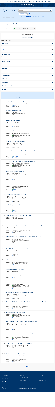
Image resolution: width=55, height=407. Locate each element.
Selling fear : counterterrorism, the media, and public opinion (20, 333)
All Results (22, 16)
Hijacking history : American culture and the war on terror (20, 292)
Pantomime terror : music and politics (15, 269)
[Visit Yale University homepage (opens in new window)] (4, 387)
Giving (40, 377)
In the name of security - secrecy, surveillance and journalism (20, 161)
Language (4, 68)
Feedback (37, 1)
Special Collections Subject (8, 85)
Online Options (15, 125)
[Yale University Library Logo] (27, 4)
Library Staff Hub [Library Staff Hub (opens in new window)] (42, 380)
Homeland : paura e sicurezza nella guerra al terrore (18, 215)
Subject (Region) (6, 75)
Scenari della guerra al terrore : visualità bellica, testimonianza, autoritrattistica (25, 225)
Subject (4, 71)
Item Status (5, 43)
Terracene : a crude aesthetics (13, 120)
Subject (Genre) (6, 82)
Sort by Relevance (28, 97)
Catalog (29, 16)
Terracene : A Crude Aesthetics (13, 110)
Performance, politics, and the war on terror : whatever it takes (21, 321)
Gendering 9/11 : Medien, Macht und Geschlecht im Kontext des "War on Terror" (26, 301)
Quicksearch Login (18, 1)
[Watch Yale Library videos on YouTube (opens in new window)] (5, 381)
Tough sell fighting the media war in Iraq (16, 194)
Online (3, 51)
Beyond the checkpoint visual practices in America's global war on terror (23, 259)
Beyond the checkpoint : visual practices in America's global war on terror (24, 236)
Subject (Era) (5, 78)
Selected (36, 97)
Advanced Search (23, 13)
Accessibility (41, 375)
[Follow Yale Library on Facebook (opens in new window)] (2, 381)
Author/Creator (6, 58)
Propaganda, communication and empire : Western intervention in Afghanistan (24, 101)
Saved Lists (10, 1)
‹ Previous (28, 94)
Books (3, 49)
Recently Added (6, 61)
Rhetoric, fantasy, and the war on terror (15, 130)
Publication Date (6, 54)
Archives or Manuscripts (38, 16)
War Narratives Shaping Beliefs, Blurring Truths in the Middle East (22, 150)
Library (4, 64)
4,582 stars (8, 281)
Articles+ (21, 17)
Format (4, 47)
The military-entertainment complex (15, 171)
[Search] (27, 10)
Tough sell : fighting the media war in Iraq (16, 205)
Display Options (19, 97)
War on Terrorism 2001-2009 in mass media (24, 28)
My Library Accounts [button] (47, 1)
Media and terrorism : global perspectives (16, 312)
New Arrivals (22, 19)
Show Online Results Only (27, 37)
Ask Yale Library (30, 1)
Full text (14, 105)
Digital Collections (36, 17)
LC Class (4, 89)
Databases (28, 17)
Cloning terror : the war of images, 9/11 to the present (19, 343)
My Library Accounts (24, 377)
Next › (32, 93)
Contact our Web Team (25, 380)
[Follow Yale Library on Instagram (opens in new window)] (3, 381)
